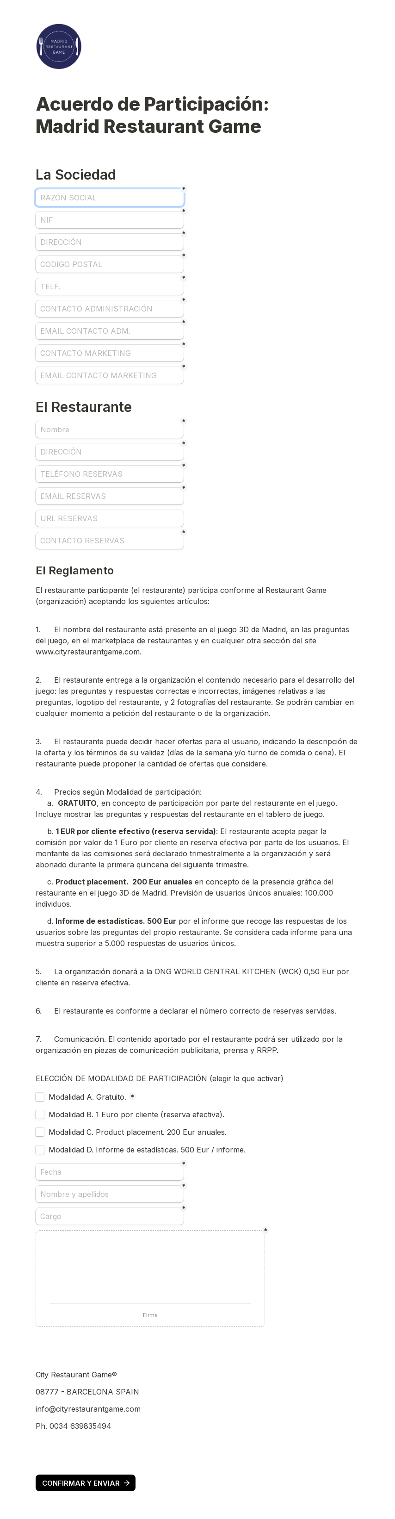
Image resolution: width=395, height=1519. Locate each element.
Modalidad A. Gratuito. (87, 1097)
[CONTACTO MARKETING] (110, 353)
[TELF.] (110, 286)
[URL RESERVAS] (110, 518)
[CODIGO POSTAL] (110, 264)
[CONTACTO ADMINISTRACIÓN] (110, 308)
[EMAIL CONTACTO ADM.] (110, 331)
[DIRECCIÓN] (110, 242)
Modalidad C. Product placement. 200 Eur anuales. (139, 1132)
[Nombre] (110, 429)
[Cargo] (110, 1216)
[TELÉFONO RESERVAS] (110, 474)
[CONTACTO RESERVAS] (110, 540)
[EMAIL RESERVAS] (110, 496)
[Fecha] (110, 1172)
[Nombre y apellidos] (110, 1194)
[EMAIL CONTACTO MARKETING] (110, 375)
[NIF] (110, 220)
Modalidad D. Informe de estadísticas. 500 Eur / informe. (148, 1149)
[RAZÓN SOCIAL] (110, 197)
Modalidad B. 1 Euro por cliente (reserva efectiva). (138, 1114)
